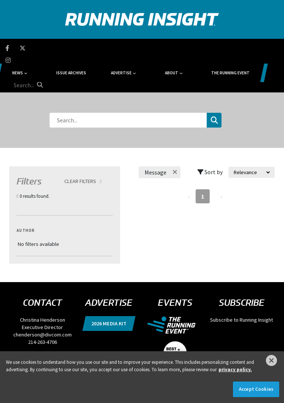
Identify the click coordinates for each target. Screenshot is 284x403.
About (165, 48)
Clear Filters (80, 146)
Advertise (131, 48)
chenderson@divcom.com (42, 299)
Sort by (210, 136)
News (58, 48)
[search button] (271, 48)
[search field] (250, 48)
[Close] (271, 360)
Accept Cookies (256, 389)
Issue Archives (96, 48)
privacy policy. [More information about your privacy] (235, 369)
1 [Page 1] (202, 161)
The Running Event (209, 48)
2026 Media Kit (108, 288)
